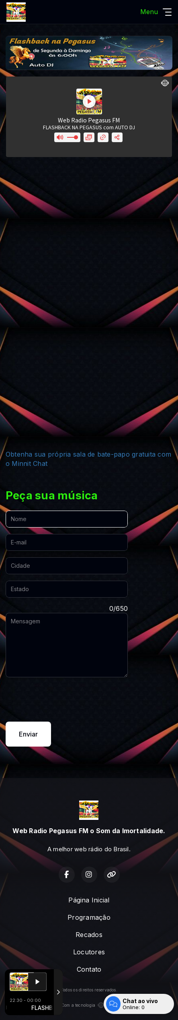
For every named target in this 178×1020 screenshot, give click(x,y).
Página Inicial (88, 900)
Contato (89, 969)
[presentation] (67, 699)
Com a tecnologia (89, 1005)
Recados (89, 935)
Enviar (28, 734)
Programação (89, 917)
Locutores (89, 952)
